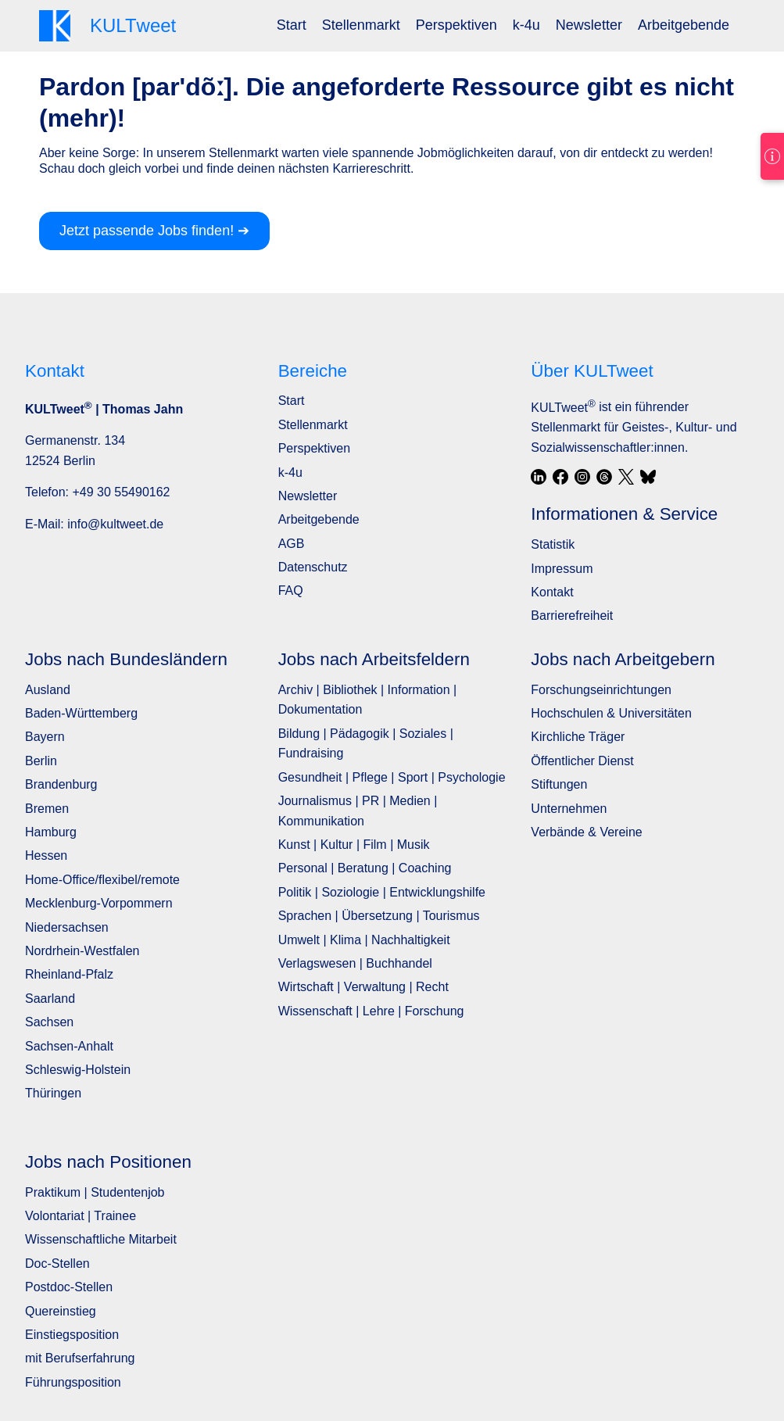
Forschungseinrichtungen (601, 689)
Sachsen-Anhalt (69, 1046)
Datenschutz (313, 567)
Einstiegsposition (72, 1334)
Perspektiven (456, 25)
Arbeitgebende (683, 25)
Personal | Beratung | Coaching (365, 868)
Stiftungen (559, 784)
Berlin (41, 761)
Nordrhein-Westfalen (82, 950)
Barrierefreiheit (572, 615)
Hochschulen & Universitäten (611, 713)
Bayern (45, 736)
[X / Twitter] (626, 477)
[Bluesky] (648, 477)
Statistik (553, 544)
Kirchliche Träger (578, 736)
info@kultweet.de (115, 524)
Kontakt (552, 592)
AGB (291, 543)
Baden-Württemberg (81, 713)
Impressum (561, 568)
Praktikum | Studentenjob (94, 1192)
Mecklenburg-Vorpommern (99, 903)
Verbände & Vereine (586, 832)
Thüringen (53, 1093)
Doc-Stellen (57, 1263)
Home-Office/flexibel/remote (102, 879)
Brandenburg (61, 784)
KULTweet (563, 407)
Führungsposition (73, 1382)
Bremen (47, 808)
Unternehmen (569, 808)
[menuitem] (291, 25)
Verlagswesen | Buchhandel (355, 963)
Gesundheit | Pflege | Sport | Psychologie (392, 777)
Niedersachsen (67, 927)
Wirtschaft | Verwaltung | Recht (363, 986)
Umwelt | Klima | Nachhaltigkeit (364, 940)
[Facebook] (560, 477)
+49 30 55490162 (121, 492)
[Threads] (604, 477)
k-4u (526, 25)
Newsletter (589, 25)
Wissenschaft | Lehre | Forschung (371, 1011)
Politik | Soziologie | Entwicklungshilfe (381, 892)
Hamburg (51, 832)
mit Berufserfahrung (80, 1358)
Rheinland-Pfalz (69, 974)
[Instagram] (582, 477)
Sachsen (49, 1022)
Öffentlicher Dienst (582, 761)
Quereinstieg (60, 1311)
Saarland (50, 998)
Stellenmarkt (361, 25)
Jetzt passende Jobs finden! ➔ (154, 230)
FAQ (290, 590)
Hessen (46, 855)
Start (291, 25)
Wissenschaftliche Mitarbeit (101, 1239)
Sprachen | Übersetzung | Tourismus (379, 915)
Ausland (47, 689)
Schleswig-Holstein (78, 1069)
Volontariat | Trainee (80, 1215)
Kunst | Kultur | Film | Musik (354, 844)
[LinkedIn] (538, 477)
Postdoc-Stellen (69, 1287)
